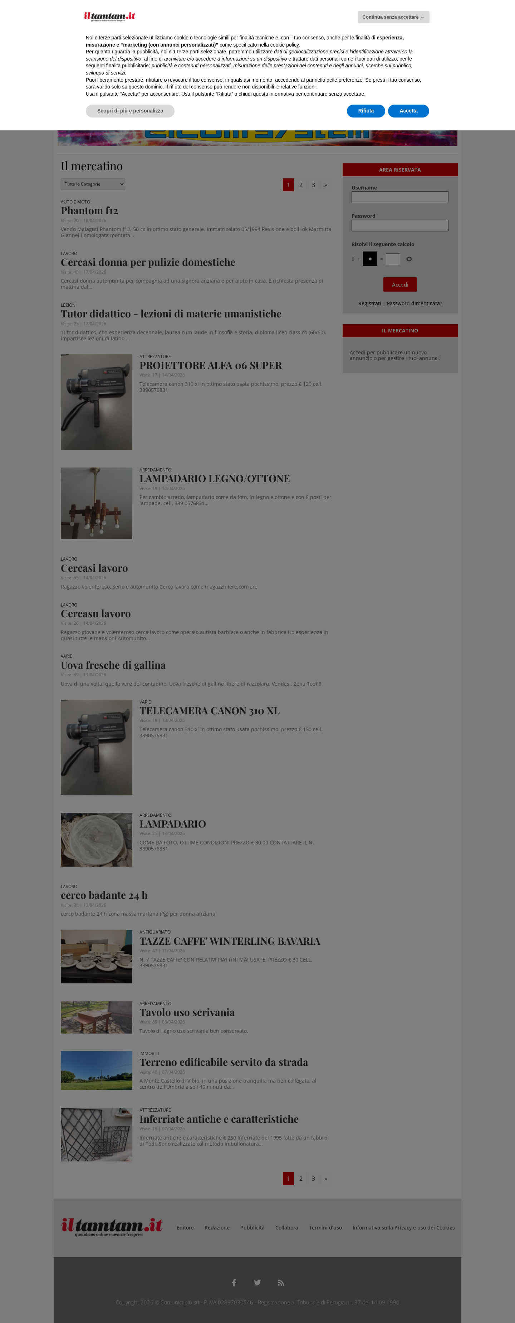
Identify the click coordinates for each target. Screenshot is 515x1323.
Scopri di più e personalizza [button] (130, 111)
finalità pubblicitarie (127, 65)
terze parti (188, 51)
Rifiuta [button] (366, 111)
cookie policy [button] (284, 45)
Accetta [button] (408, 111)
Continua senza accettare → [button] (394, 17)
